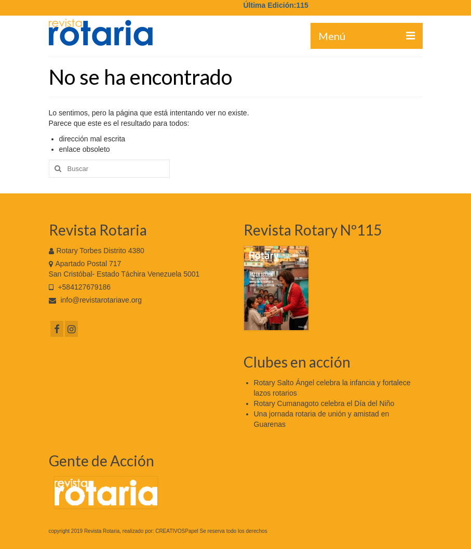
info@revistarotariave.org (95, 300)
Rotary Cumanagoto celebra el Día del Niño (324, 403)
